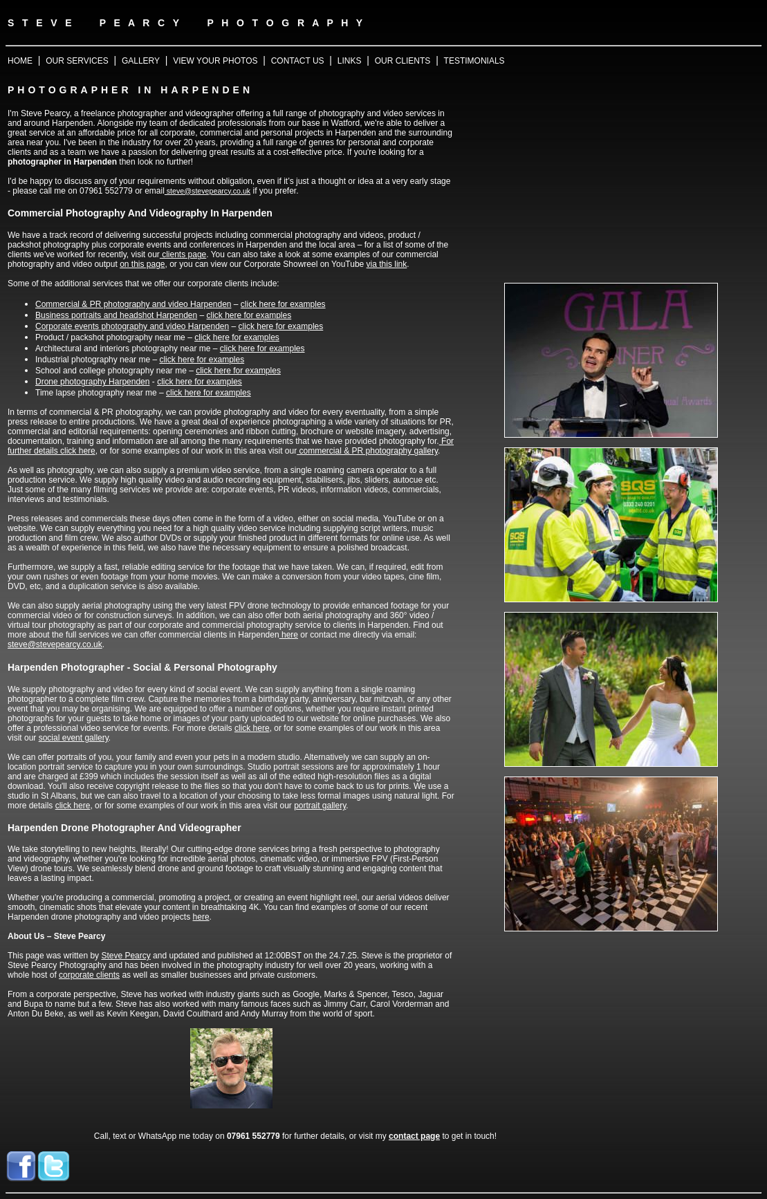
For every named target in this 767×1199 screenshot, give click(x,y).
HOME (20, 61)
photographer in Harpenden (62, 162)
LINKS (350, 61)
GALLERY (141, 61)
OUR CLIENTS (403, 61)
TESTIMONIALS (474, 61)
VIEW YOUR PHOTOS (215, 61)
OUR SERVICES (77, 61)
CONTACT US (297, 61)
